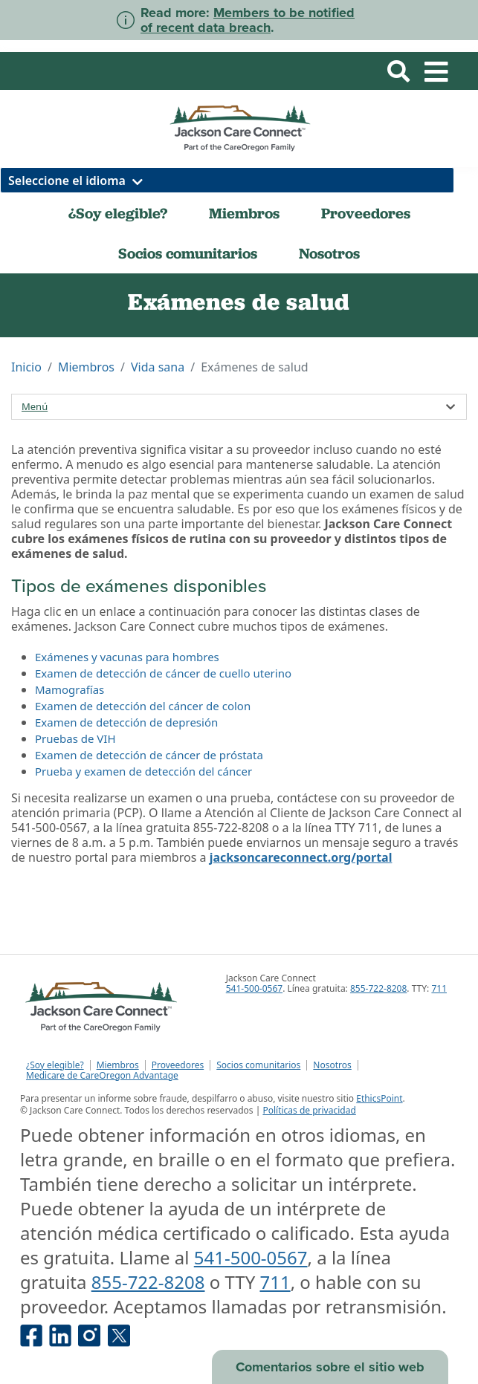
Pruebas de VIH (75, 738)
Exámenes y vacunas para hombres (127, 656)
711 (439, 988)
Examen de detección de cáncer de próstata (149, 754)
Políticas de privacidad (308, 1110)
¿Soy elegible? (117, 213)
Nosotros (329, 253)
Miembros (244, 213)
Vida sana (157, 367)
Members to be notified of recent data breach (248, 20)
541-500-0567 (254, 988)
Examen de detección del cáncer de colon (143, 705)
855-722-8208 (378, 988)
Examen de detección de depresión (126, 722)
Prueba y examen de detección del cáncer (143, 771)
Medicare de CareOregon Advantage (102, 1076)
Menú (35, 406)
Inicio (26, 367)
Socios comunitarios (187, 253)
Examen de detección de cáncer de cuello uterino (163, 673)
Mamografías (69, 689)
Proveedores (365, 213)
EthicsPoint (379, 1098)
